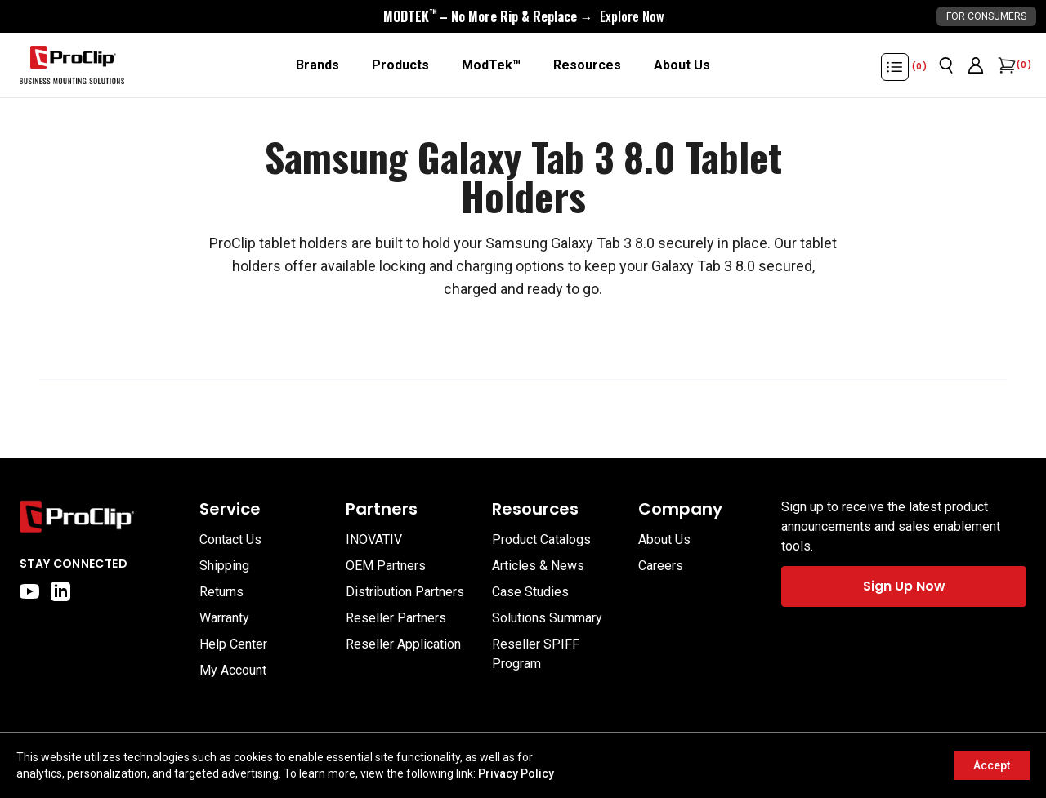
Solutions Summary (547, 618)
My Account (232, 670)
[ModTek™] (491, 65)
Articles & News (538, 565)
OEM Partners (386, 565)
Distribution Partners (405, 592)
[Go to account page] (976, 65)
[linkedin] (60, 591)
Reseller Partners (396, 618)
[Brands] (317, 65)
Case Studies (530, 592)
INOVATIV (374, 539)
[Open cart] (1005, 65)
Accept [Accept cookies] (991, 765)
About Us (664, 539)
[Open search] (946, 65)
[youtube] (29, 591)
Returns (221, 592)
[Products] (400, 65)
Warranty (224, 618)
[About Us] (682, 65)
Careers (660, 565)
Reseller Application (403, 644)
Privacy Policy (516, 773)
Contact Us (230, 539)
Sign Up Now (904, 586)
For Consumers (986, 16)
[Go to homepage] (72, 65)
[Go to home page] (101, 516)
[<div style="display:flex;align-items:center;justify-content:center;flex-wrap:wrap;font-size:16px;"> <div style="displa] (523, 16)
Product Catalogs (541, 539)
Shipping (224, 565)
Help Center (233, 644)
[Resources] (587, 65)
